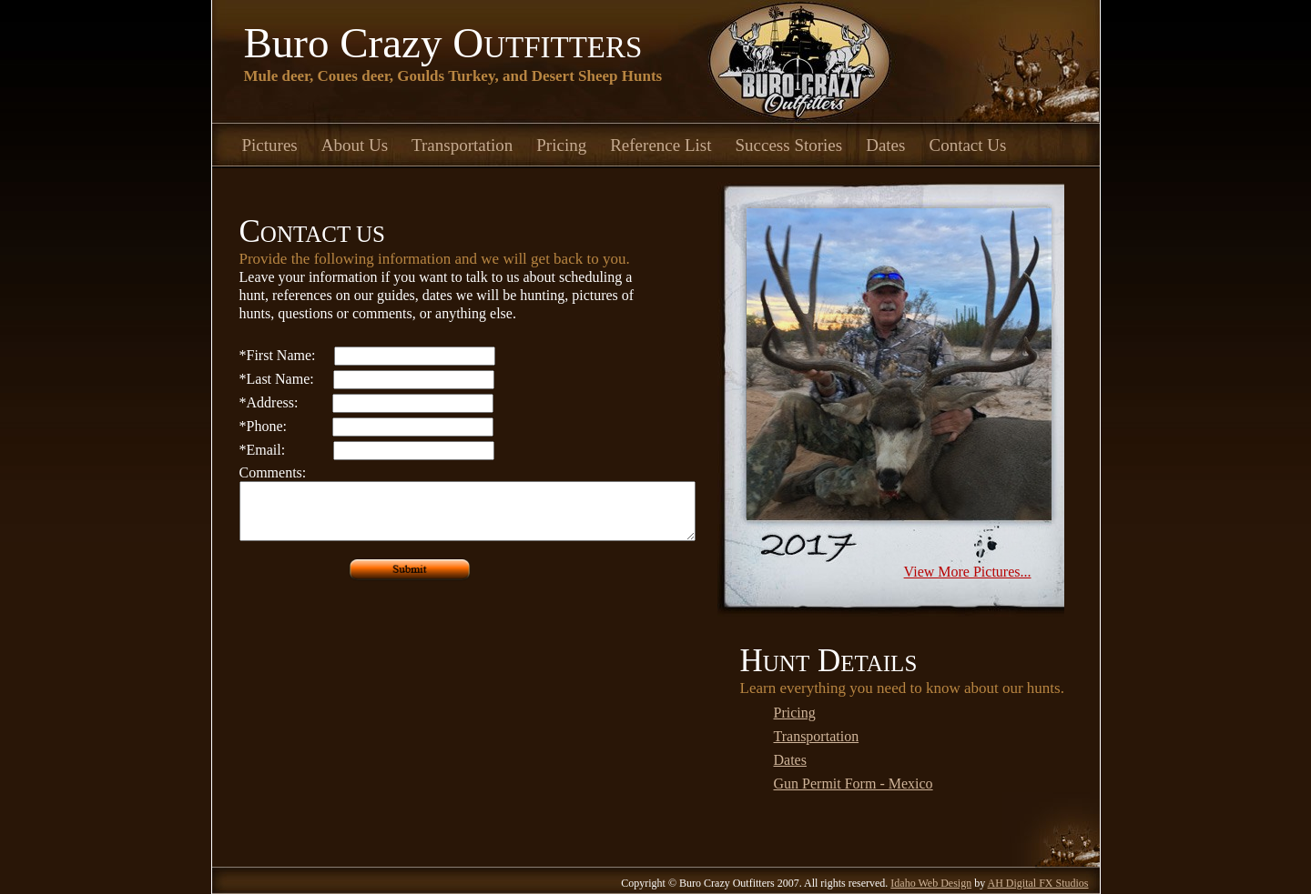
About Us (354, 145)
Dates (885, 145)
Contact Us (967, 145)
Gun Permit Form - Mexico (853, 783)
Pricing (561, 145)
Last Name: (276, 379)
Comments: (273, 472)
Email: (262, 449)
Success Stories (789, 145)
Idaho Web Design (930, 883)
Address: (269, 402)
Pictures (270, 145)
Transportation (462, 145)
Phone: (263, 426)
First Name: (277, 355)
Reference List (660, 145)
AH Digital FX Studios (1037, 883)
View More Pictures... (968, 571)
